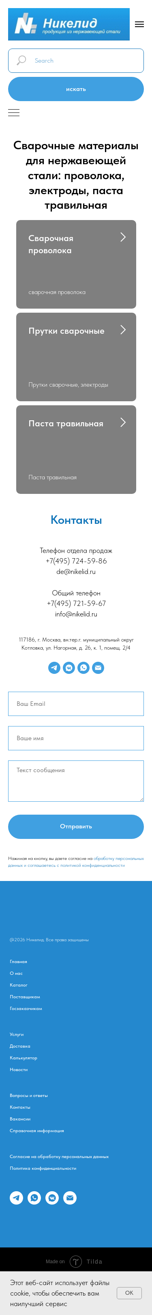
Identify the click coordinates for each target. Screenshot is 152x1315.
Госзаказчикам (26, 1011)
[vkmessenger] (69, 670)
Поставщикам (25, 999)
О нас (16, 976)
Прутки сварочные (66, 331)
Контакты (20, 1110)
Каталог (19, 988)
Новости (19, 1072)
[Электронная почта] (98, 670)
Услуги (17, 1037)
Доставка (20, 1049)
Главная (18, 964)
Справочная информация (37, 1133)
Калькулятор (23, 1060)
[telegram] (54, 670)
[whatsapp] (83, 670)
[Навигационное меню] (139, 24)
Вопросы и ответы (29, 1098)
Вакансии (20, 1121)
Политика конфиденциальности (43, 1171)
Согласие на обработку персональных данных (59, 1159)
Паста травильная (65, 425)
